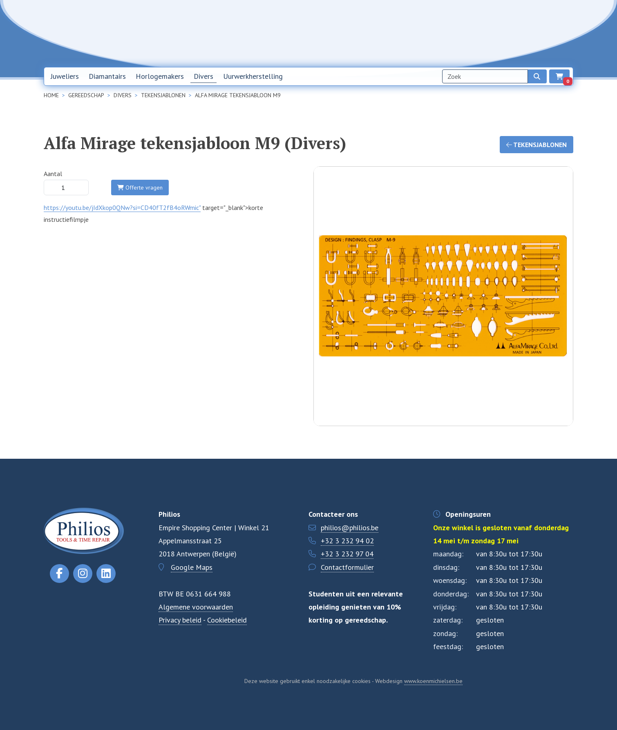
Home (380, 33)
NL (522, 33)
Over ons (458, 33)
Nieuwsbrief (417, 33)
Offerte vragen (140, 187)
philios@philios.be (349, 527)
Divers (203, 76)
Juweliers (65, 76)
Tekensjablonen (536, 145)
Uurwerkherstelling (253, 76)
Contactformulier (347, 567)
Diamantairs (107, 76)
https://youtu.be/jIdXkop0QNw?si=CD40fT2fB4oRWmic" (122, 207)
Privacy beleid (180, 620)
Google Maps (191, 567)
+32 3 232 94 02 (347, 540)
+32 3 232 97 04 (347, 553)
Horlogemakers (160, 76)
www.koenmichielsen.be (433, 681)
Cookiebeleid (227, 620)
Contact (494, 33)
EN (543, 33)
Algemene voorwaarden (196, 607)
